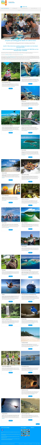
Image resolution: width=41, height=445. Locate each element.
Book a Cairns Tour (34, 8)
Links (34, 443)
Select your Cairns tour (5, 8)
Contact (19, 10)
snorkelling (6, 54)
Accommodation (14, 8)
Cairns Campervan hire (24, 8)
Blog (36, 443)
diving (10, 54)
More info (13, 86)
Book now (10, 88)
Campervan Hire (26, 443)
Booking (39, 443)
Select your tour (21, 443)
